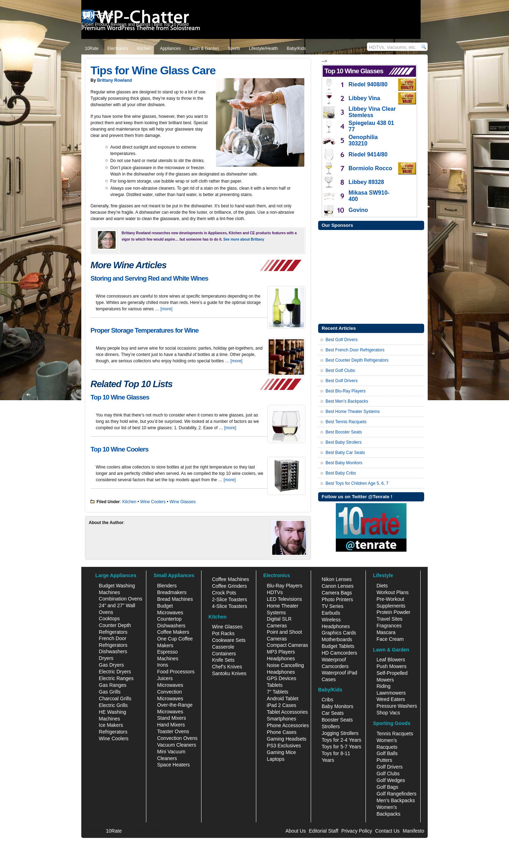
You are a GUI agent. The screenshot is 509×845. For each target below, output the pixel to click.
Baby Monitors (337, 706)
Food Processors (175, 671)
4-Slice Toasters (229, 606)
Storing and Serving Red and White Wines (149, 278)
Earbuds (331, 613)
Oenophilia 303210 (363, 140)
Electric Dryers (115, 671)
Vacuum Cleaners (176, 745)
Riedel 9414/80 (368, 154)
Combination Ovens (120, 599)
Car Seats (333, 713)
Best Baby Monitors (344, 462)
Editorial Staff (323, 831)
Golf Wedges (390, 780)
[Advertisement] (371, 276)
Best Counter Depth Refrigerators (357, 360)
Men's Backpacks (395, 800)
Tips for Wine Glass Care (153, 70)
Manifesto (413, 831)
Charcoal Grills (115, 698)
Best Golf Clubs (340, 370)
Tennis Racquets (394, 733)
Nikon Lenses (337, 579)
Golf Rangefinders (396, 794)
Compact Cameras (287, 645)
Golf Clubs (387, 773)
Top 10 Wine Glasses (119, 397)
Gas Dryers (111, 665)
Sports (234, 48)
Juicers (164, 678)
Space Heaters (173, 765)
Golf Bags (387, 787)
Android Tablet (282, 698)
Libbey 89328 (366, 182)
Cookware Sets (229, 640)
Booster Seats (337, 720)
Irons (162, 665)
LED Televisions (284, 599)
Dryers (106, 658)
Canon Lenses (337, 586)
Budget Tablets (338, 646)
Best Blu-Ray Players (345, 391)
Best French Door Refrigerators (355, 349)
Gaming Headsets (286, 739)
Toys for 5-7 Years (341, 746)
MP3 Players (281, 652)
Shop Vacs (388, 712)
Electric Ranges (116, 678)
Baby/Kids (296, 48)
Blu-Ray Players (284, 585)
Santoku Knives (229, 673)
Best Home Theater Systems (353, 411)
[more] (166, 308)
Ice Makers (111, 725)
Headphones (281, 658)
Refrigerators (113, 732)
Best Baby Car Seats (345, 452)
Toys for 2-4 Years (341, 740)
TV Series (332, 606)
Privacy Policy (356, 831)
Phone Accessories (288, 725)
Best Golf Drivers (342, 339)
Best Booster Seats (344, 432)
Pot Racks (223, 633)
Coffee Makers (173, 632)
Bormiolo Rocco (370, 168)
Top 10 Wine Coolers (119, 449)
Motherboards (337, 639)
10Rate (92, 48)
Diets (382, 585)
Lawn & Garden (204, 48)
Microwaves (170, 685)
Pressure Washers (396, 706)
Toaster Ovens (173, 731)
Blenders (166, 585)
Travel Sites (389, 619)
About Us (295, 831)
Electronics (117, 48)
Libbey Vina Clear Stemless (372, 112)
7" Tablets (277, 692)
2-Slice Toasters (229, 599)
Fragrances (389, 625)
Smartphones (281, 719)
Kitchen (144, 48)
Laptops (276, 759)
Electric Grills (113, 705)
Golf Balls (387, 753)
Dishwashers (113, 651)
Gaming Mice (281, 752)
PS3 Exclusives (284, 745)
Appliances (170, 48)
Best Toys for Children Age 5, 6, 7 (357, 483)
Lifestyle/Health (263, 48)
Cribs (327, 699)
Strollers (331, 726)
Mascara (386, 632)
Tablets (274, 685)
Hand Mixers (171, 725)
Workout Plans (392, 592)
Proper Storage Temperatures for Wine (144, 330)
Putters (384, 760)
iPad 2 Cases (281, 705)
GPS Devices (281, 678)
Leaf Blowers (390, 659)
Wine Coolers (153, 501)
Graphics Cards (339, 633)
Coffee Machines (230, 579)
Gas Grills (110, 692)
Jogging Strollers (340, 733)
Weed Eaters (390, 699)
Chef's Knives (227, 666)
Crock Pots (224, 593)
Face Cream (390, 639)
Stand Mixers (171, 718)
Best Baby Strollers (344, 442)
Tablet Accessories (287, 712)
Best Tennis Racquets (346, 421)
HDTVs (275, 592)
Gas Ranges (113, 685)
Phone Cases (282, 732)
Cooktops (109, 618)
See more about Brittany (243, 239)
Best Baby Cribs (341, 473)
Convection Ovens (177, 738)
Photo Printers (337, 599)
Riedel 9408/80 (368, 84)
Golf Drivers (389, 767)
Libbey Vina (364, 98)
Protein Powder (393, 612)
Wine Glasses (183, 501)
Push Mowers (391, 666)
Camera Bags (337, 593)
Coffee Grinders (229, 586)
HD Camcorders (339, 653)
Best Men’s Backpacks (347, 401)
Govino (358, 210)
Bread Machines (175, 599)
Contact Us (387, 831)
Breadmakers (171, 592)
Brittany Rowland (114, 80)
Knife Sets (223, 660)
